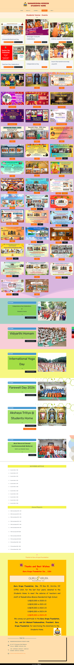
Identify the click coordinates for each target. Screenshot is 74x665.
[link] (12, 23)
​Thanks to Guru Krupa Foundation (37, 557)
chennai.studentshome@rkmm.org (17, 653)
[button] (22, 470)
